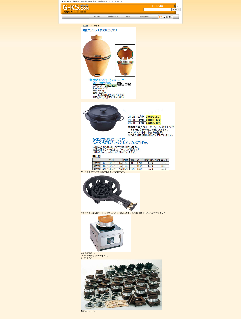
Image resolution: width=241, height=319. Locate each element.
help (176, 6)
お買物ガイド (112, 16)
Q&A (128, 16)
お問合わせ (144, 16)
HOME (97, 16)
